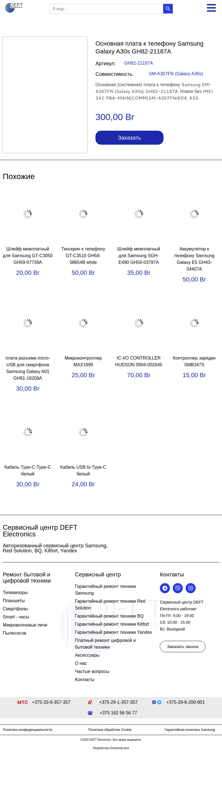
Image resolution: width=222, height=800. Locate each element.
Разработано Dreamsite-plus (111, 748)
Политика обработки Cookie (110, 730)
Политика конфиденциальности (27, 730)
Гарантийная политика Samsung (190, 730)
